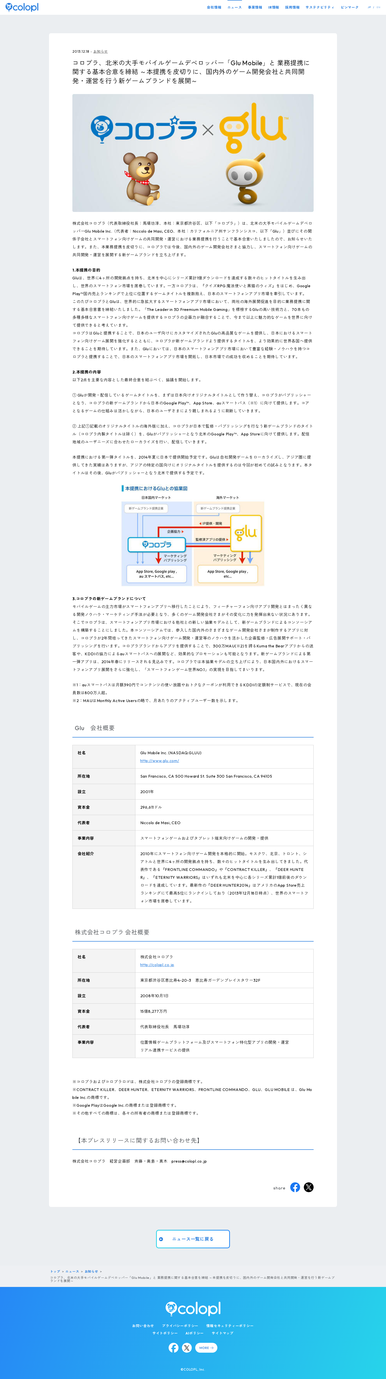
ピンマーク (350, 7)
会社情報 (214, 7)
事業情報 (255, 7)
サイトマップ (223, 1333)
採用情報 (292, 7)
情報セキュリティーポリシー (230, 1326)
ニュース (234, 7)
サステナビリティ (320, 7)
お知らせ (100, 51)
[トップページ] (21, 7)
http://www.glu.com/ (159, 760)
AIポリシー (195, 1333)
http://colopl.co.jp (157, 964)
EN (379, 7)
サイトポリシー (165, 1333)
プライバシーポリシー (180, 1326)
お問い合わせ (143, 1326)
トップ (55, 1271)
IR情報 (273, 7)
